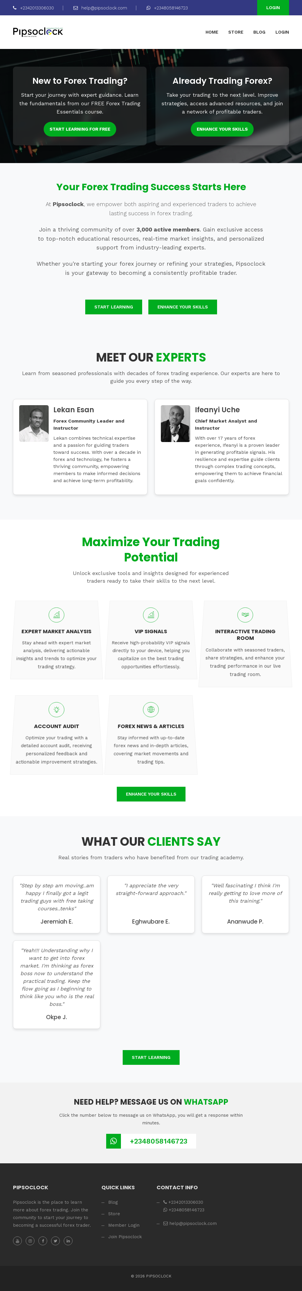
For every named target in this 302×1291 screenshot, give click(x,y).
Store (114, 1213)
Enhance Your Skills (222, 129)
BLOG (259, 32)
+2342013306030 (33, 8)
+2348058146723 (167, 8)
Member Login (123, 1225)
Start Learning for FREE (80, 129)
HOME (212, 32)
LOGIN (282, 32)
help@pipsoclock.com (100, 8)
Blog (113, 1202)
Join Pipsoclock (125, 1236)
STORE (235, 32)
